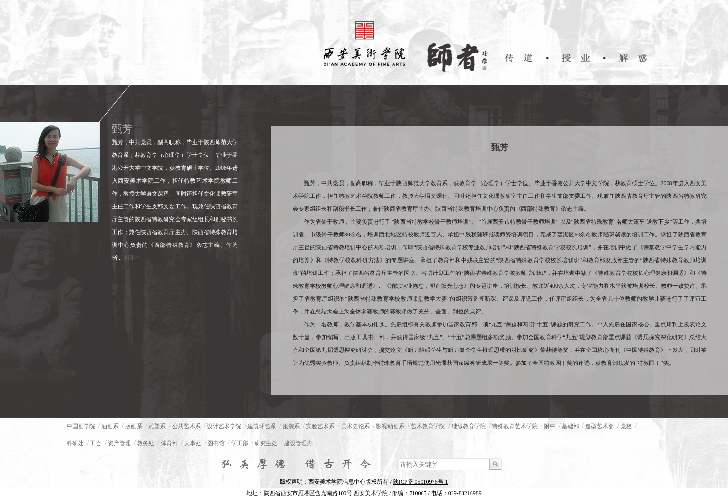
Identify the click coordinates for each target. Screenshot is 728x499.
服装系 (291, 426)
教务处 (145, 443)
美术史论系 (355, 426)
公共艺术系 (186, 426)
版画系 (133, 426)
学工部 (239, 443)
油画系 (109, 426)
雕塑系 (157, 426)
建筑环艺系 (261, 426)
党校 (626, 426)
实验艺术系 (320, 426)
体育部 (169, 443)
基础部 (570, 426)
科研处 (75, 443)
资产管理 (119, 443)
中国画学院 (81, 426)
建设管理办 (298, 443)
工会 (95, 443)
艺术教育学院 (428, 426)
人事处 (192, 443)
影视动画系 (390, 426)
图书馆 (216, 443)
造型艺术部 (599, 426)
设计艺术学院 (224, 426)
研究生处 (266, 443)
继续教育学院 (469, 426)
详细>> (131, 257)
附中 (549, 426)
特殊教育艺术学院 (515, 426)
